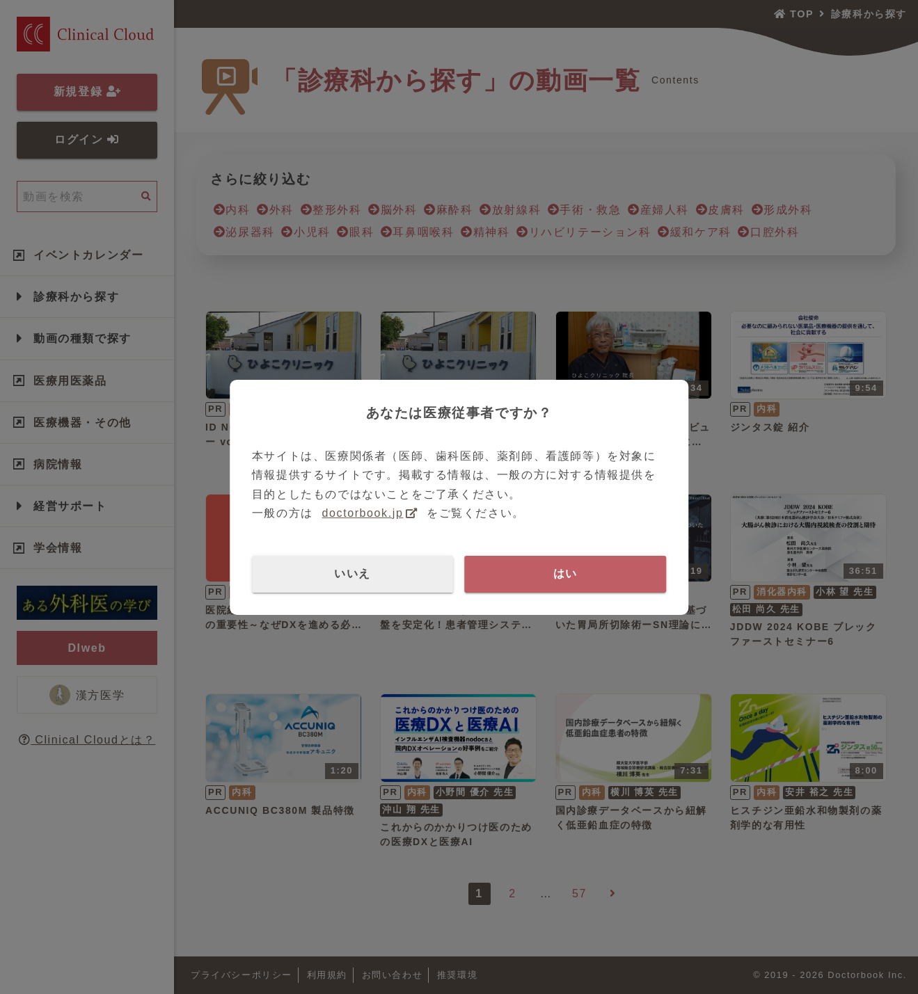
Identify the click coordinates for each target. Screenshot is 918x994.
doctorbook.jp (363, 513)
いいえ (352, 573)
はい (565, 573)
